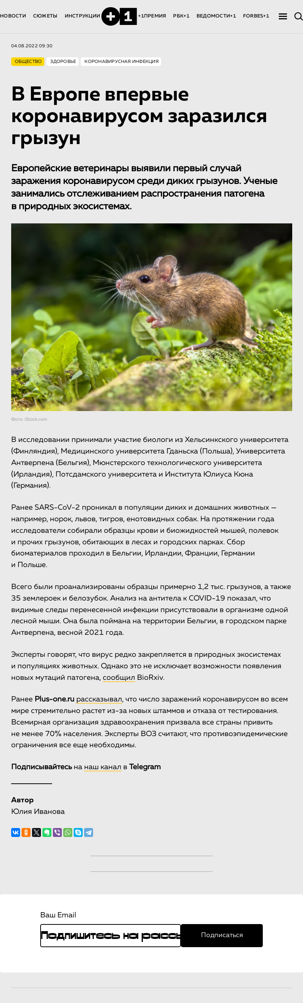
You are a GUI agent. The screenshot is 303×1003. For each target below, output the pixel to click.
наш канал (102, 767)
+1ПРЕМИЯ (152, 16)
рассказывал (99, 699)
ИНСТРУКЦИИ (83, 16)
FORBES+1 (256, 16)
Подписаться (222, 935)
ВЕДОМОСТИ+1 (216, 16)
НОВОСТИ (13, 16)
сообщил (119, 677)
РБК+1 (181, 16)
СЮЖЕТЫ (45, 16)
